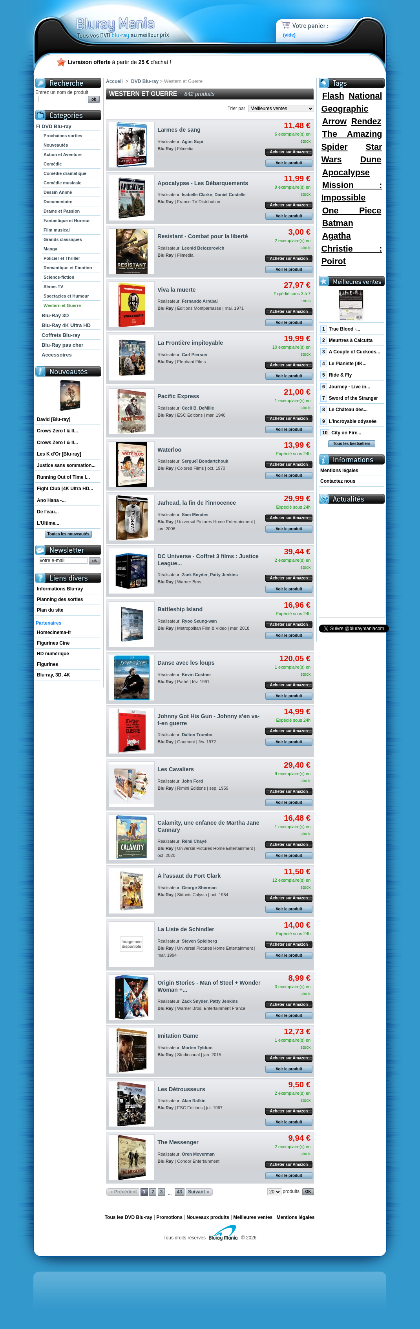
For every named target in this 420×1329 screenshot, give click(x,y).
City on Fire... (340, 432)
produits (291, 1191)
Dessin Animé (58, 192)
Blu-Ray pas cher (62, 345)
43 (179, 1192)
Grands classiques (63, 239)
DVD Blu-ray (56, 126)
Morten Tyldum (197, 1047)
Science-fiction (59, 277)
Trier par (236, 108)
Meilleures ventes (252, 1217)
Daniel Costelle (230, 194)
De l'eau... (48, 512)
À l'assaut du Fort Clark (189, 876)
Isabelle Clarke (197, 194)
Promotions (169, 1217)
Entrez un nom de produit (61, 92)
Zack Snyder (195, 574)
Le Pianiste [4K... (343, 363)
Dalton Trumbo (197, 734)
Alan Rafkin (194, 1100)
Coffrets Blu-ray (61, 335)
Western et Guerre (62, 305)
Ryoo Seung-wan (199, 621)
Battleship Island (180, 609)
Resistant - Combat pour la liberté (202, 236)
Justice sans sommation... (66, 465)
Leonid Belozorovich (203, 248)
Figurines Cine (53, 643)
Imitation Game (177, 1036)
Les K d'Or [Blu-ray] (59, 454)
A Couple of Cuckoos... (350, 351)
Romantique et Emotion (68, 267)
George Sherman (199, 887)
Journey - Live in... (345, 386)
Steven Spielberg (199, 941)
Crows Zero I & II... (57, 431)
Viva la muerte (176, 290)
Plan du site (50, 610)
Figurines (47, 664)
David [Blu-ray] (53, 419)
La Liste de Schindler (185, 929)
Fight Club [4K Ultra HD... (65, 488)
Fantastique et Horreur (67, 220)
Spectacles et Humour (66, 296)
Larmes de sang (179, 130)
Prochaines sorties (63, 135)
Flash (333, 96)
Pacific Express (178, 396)
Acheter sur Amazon (289, 152)
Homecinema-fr (54, 632)
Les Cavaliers (175, 769)
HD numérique (53, 653)
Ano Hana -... (51, 500)
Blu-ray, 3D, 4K (53, 675)
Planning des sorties (60, 599)
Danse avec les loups (186, 663)
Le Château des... (343, 409)
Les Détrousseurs (181, 1089)
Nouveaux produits (207, 1217)
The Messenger (178, 1142)
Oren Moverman (198, 1154)
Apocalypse (346, 172)
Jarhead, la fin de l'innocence (196, 503)
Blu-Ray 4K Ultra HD (66, 325)
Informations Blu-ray (60, 589)
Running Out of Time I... (63, 477)
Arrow (334, 121)
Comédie (53, 164)
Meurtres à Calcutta (346, 340)
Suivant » (198, 1192)
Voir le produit (289, 163)
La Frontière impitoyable (190, 343)
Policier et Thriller (62, 258)
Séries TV (53, 286)
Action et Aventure (63, 154)
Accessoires (57, 355)
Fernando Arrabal (200, 301)
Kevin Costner (196, 674)
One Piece (352, 210)
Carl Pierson (194, 354)
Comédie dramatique (65, 173)
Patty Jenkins (224, 574)
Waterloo (169, 450)
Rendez (366, 121)
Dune (370, 159)
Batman (337, 223)
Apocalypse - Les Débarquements (202, 183)
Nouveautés (56, 145)
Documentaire (58, 201)
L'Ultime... (48, 523)
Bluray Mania (137, 19)
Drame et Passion (62, 211)
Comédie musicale (63, 182)
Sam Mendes (195, 514)
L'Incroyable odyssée (348, 421)
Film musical (57, 230)
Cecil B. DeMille (198, 408)
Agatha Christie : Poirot (351, 248)
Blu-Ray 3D (55, 315)
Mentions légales (339, 470)
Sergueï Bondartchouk (205, 461)
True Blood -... (340, 329)
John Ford (192, 781)
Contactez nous (337, 481)
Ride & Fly (336, 375)
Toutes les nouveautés (68, 534)
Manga (50, 248)
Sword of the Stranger (349, 398)
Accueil (114, 81)
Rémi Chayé (194, 841)
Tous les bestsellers (352, 443)
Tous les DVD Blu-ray (128, 1217)
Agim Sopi (192, 141)
